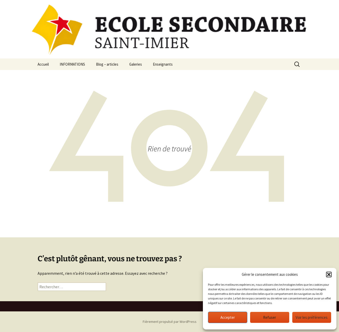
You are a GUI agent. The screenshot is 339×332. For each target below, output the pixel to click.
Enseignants (163, 64)
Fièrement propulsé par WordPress (170, 321)
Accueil (43, 64)
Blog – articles (107, 64)
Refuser (269, 317)
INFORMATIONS (72, 64)
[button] (328, 274)
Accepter (227, 317)
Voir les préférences (312, 317)
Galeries (135, 64)
